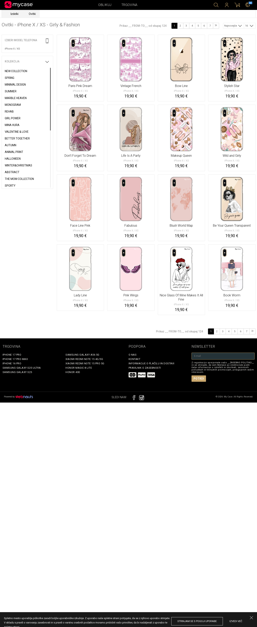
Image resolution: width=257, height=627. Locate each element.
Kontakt (135, 359)
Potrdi (198, 378)
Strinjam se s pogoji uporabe (197, 621)
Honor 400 (72, 372)
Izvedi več (235, 621)
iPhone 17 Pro (12, 354)
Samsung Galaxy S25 (17, 372)
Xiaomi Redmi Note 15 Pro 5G (84, 363)
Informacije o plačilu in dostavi (151, 363)
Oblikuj (105, 5)
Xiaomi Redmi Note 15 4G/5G (84, 359)
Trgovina (129, 5)
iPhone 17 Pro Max (15, 359)
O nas (133, 354)
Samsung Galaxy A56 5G (82, 354)
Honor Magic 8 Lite (78, 367)
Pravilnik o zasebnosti (145, 367)
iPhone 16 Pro (12, 363)
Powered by (18, 396)
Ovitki (32, 13)
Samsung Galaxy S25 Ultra (22, 367)
